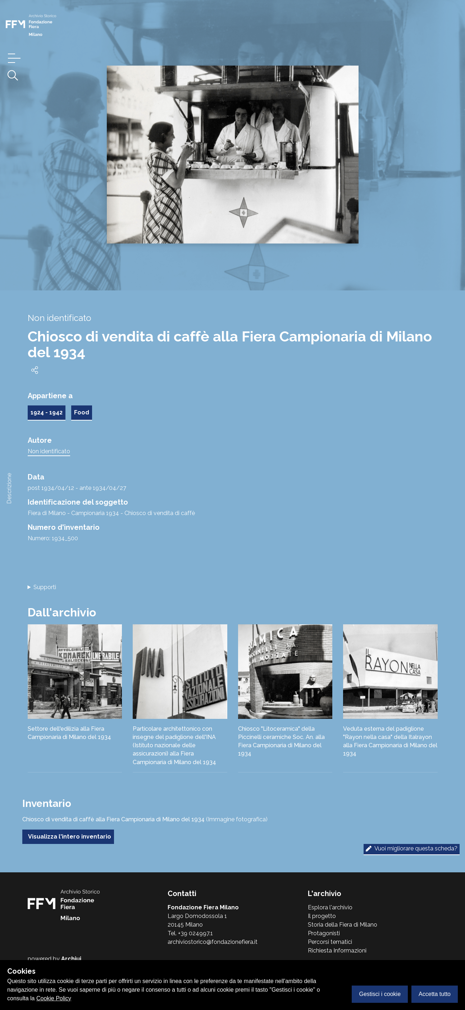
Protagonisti (324, 933)
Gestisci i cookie (380, 994)
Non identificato (49, 451)
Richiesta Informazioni (337, 950)
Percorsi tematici (330, 941)
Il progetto (322, 916)
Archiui (71, 958)
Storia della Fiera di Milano (342, 924)
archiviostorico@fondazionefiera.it (212, 941)
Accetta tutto (435, 994)
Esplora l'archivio (330, 907)
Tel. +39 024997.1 (190, 933)
